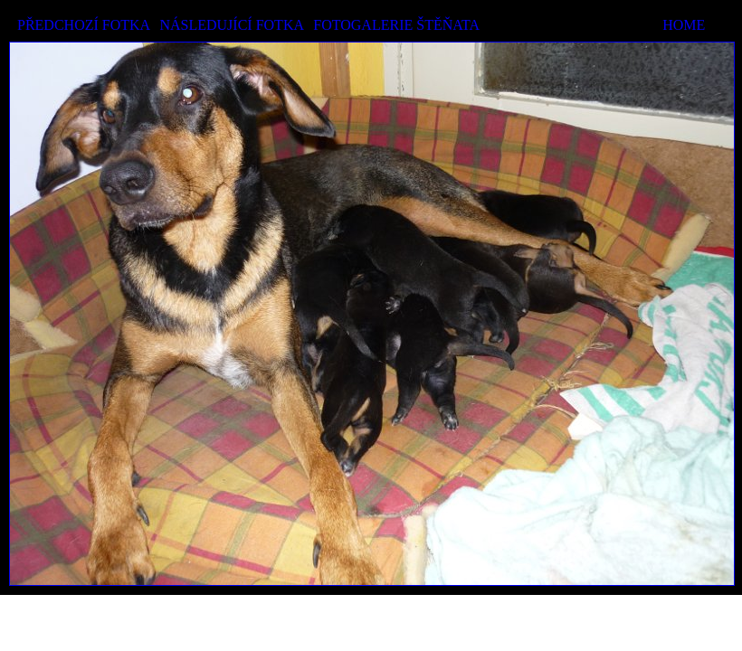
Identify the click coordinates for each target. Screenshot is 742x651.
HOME (683, 25)
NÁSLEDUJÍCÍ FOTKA (231, 25)
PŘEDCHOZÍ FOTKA (83, 25)
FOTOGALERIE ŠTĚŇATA (396, 25)
